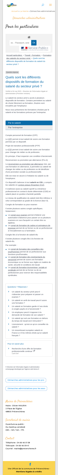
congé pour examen (19, 215)
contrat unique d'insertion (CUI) (31, 185)
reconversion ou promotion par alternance (25, 164)
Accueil (14, 11)
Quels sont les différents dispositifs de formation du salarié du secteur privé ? (25, 61)
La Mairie (24, 11)
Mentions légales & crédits (29, 472)
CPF (10, 139)
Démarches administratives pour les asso (26, 388)
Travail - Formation (33, 55)
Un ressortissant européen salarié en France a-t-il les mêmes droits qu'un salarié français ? (30, 332)
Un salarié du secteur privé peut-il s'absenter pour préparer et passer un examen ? (27, 294)
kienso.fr (36, 369)
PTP (10, 149)
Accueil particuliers (14, 55)
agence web (29, 369)
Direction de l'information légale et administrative (23, 367)
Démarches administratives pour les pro (26, 380)
